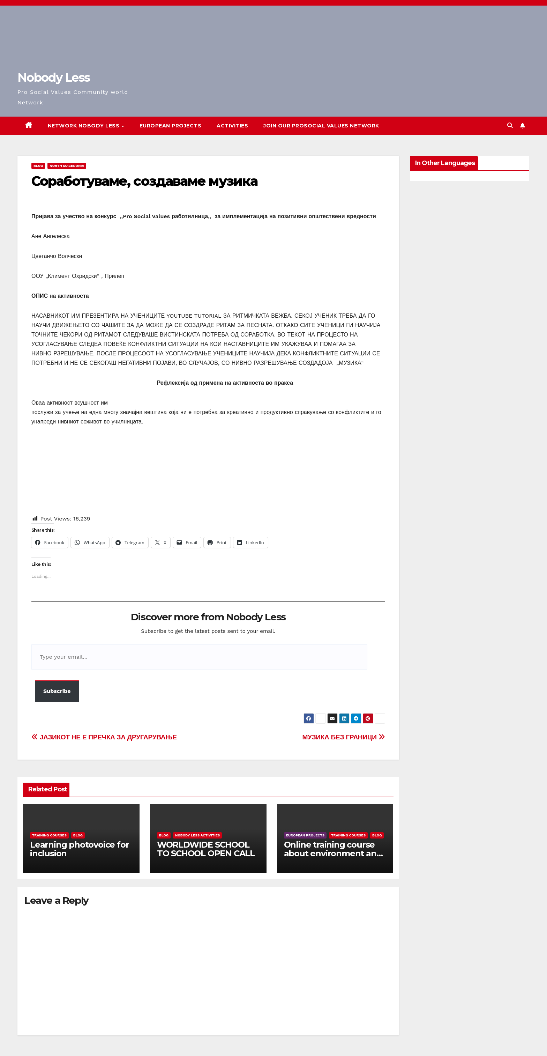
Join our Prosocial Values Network (321, 126)
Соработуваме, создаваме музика (144, 181)
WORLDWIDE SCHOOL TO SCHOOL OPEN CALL (206, 849)
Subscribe (57, 691)
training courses (49, 835)
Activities (232, 126)
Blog (38, 166)
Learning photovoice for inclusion (79, 849)
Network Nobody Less (84, 126)
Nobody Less (53, 77)
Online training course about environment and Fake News (333, 853)
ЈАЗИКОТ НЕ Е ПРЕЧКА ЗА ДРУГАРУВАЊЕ (104, 737)
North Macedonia (67, 166)
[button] (510, 125)
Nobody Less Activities (197, 835)
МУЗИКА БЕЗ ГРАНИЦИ (343, 737)
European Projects (171, 126)
